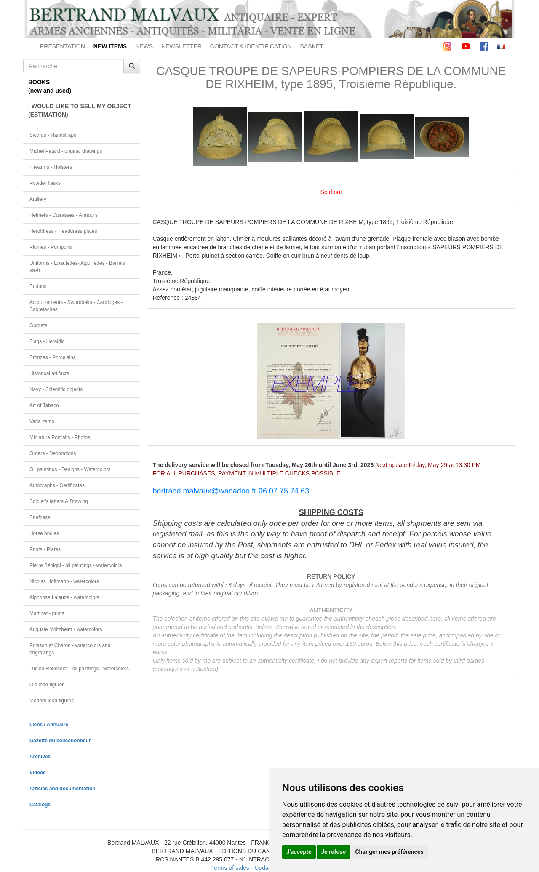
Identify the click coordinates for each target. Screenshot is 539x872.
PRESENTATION (62, 46)
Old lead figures (46, 685)
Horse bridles (44, 533)
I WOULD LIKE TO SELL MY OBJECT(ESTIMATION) (79, 110)
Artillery (37, 199)
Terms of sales (230, 867)
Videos (37, 773)
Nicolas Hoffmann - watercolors (64, 581)
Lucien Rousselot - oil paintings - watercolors (79, 669)
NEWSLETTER (181, 46)
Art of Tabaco (44, 405)
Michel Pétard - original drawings (65, 151)
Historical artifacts (49, 373)
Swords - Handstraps (52, 135)
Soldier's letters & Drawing (58, 501)
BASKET (311, 46)
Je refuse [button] (333, 851)
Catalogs (40, 805)
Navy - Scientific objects (56, 389)
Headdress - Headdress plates (63, 231)
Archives (40, 757)
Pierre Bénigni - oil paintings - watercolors (75, 565)
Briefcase (40, 517)
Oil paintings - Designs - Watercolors (70, 469)
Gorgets (38, 325)
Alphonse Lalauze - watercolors (64, 597)
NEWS (144, 46)
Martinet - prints (46, 613)
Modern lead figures (51, 701)
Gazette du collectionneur (60, 741)
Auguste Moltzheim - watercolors (65, 629)
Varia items (41, 421)
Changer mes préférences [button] (389, 851)
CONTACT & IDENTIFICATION (251, 46)
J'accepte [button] (299, 851)
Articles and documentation (62, 789)
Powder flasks (45, 183)
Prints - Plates (45, 549)
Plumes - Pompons (50, 247)
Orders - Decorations (52, 453)
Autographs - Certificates (57, 485)
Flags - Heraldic (46, 341)
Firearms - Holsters (50, 167)
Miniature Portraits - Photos (59, 437)
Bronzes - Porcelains (52, 357)
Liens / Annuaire (48, 725)
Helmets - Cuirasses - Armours (63, 215)
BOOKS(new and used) (49, 86)
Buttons (37, 286)
